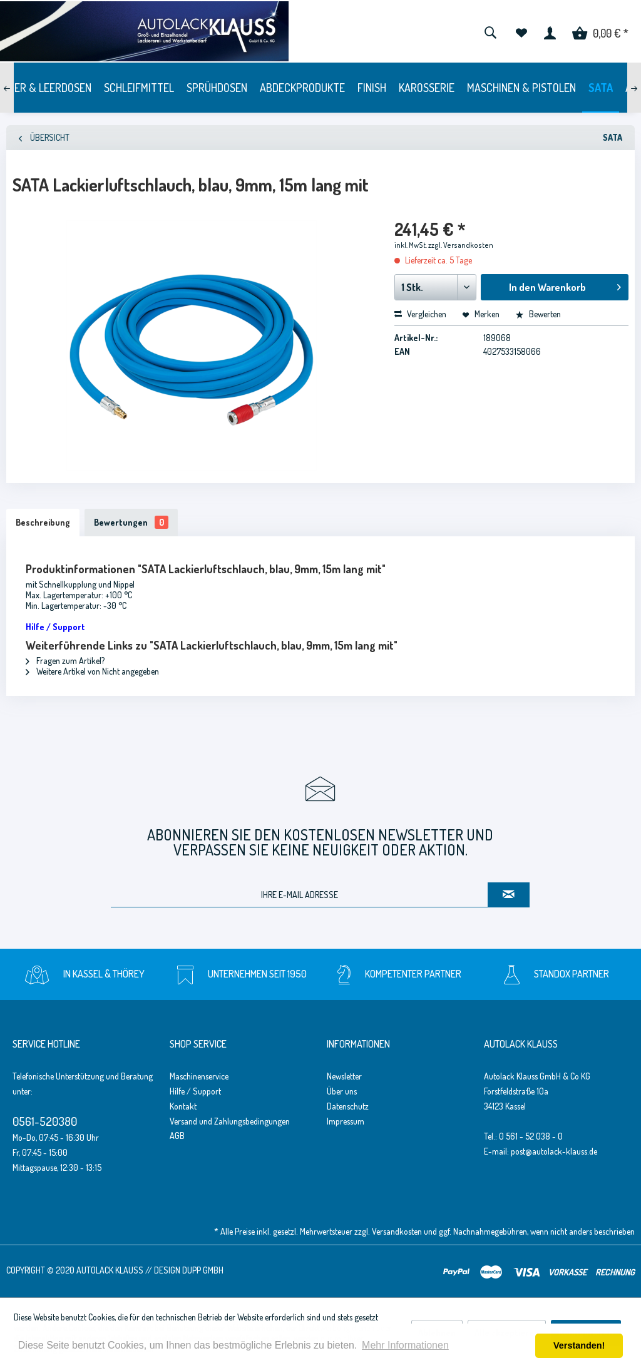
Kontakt (183, 1106)
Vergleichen (420, 314)
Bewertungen (131, 522)
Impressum (345, 1121)
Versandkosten (397, 1231)
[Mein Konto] (550, 31)
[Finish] (371, 88)
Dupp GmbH (202, 1270)
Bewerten (538, 314)
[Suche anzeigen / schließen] (490, 31)
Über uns (342, 1091)
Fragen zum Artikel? (65, 660)
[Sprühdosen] (217, 88)
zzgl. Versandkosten (460, 245)
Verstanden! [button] (579, 1345)
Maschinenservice (199, 1076)
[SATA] (600, 88)
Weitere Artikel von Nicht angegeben (92, 671)
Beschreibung (43, 522)
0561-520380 (45, 1121)
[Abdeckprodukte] (302, 88)
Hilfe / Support (195, 1091)
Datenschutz (348, 1106)
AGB (177, 1135)
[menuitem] (490, 31)
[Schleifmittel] (139, 88)
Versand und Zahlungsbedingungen (230, 1121)
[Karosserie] (426, 88)
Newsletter (344, 1076)
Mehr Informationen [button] (405, 1345)
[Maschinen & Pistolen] (521, 88)
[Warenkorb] (600, 31)
